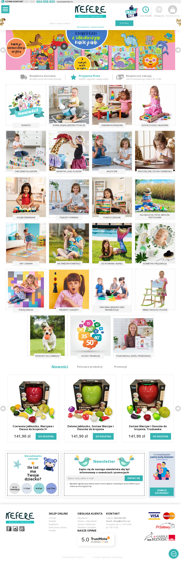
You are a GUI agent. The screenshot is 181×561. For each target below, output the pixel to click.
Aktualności (82, 518)
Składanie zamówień (86, 527)
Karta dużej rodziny (58, 527)
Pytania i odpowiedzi (87, 521)
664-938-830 (120, 518)
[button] (3, 50)
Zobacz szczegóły (162, 492)
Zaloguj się (159, 11)
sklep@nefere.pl (65, 1)
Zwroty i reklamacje (86, 524)
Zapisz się (133, 478)
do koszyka (46, 436)
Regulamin (53, 524)
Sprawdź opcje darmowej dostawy (45, 79)
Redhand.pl (117, 557)
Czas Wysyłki (146, 11)
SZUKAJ (124, 23)
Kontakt (52, 530)
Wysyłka (52, 521)
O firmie (52, 518)
